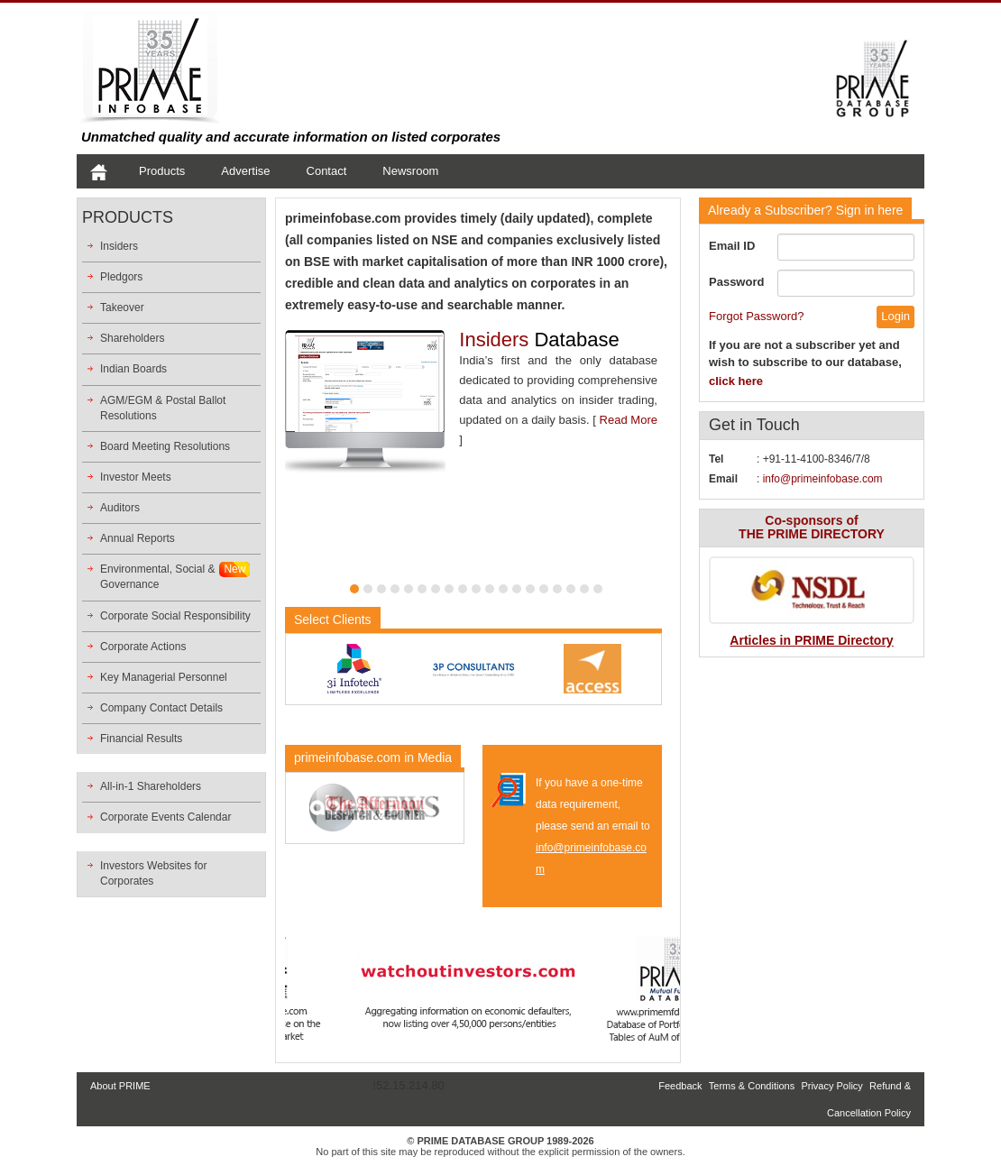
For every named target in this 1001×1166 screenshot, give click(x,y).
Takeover (122, 307)
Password (736, 282)
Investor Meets (135, 477)
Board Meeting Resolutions (165, 446)
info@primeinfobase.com (823, 479)
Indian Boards (133, 369)
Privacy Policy (831, 1085)
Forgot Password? (756, 316)
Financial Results (141, 738)
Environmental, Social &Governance (157, 577)
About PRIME (120, 1085)
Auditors (120, 507)
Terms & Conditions (751, 1085)
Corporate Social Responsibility (175, 616)
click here (736, 381)
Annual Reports (137, 538)
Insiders (119, 246)
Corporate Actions (143, 646)
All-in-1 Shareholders (150, 786)
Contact (327, 171)
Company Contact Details (161, 708)
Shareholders (132, 338)
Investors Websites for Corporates (153, 873)
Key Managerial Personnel (163, 677)
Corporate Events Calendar (165, 817)
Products (162, 171)
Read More (628, 420)
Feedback (680, 1085)
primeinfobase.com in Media (373, 757)
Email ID (732, 245)
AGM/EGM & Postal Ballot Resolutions (162, 408)
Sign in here (805, 210)
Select (333, 619)
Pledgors (121, 277)
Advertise (245, 171)
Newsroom (410, 171)
